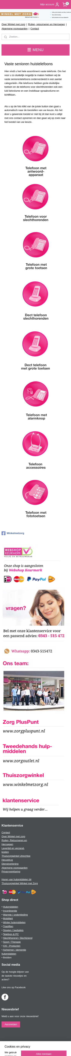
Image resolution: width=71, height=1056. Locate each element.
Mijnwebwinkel (41, 1049)
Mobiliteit (8, 918)
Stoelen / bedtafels (13, 930)
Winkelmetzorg (13, 533)
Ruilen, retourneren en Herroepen (46, 24)
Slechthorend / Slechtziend (17, 938)
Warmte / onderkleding (15, 914)
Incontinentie (10, 910)
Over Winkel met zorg (13, 24)
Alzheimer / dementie (14, 949)
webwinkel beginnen (57, 1043)
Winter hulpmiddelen (14, 922)
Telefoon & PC (11, 934)
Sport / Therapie (12, 942)
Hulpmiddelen (10, 906)
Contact (34, 28)
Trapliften (8, 926)
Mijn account (49, 4)
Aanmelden (11, 1024)
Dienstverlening (10, 863)
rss (44, 1043)
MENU (35, 50)
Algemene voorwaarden (14, 28)
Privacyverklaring (11, 871)
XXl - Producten (11, 945)
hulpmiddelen (9, 953)
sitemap (37, 1043)
